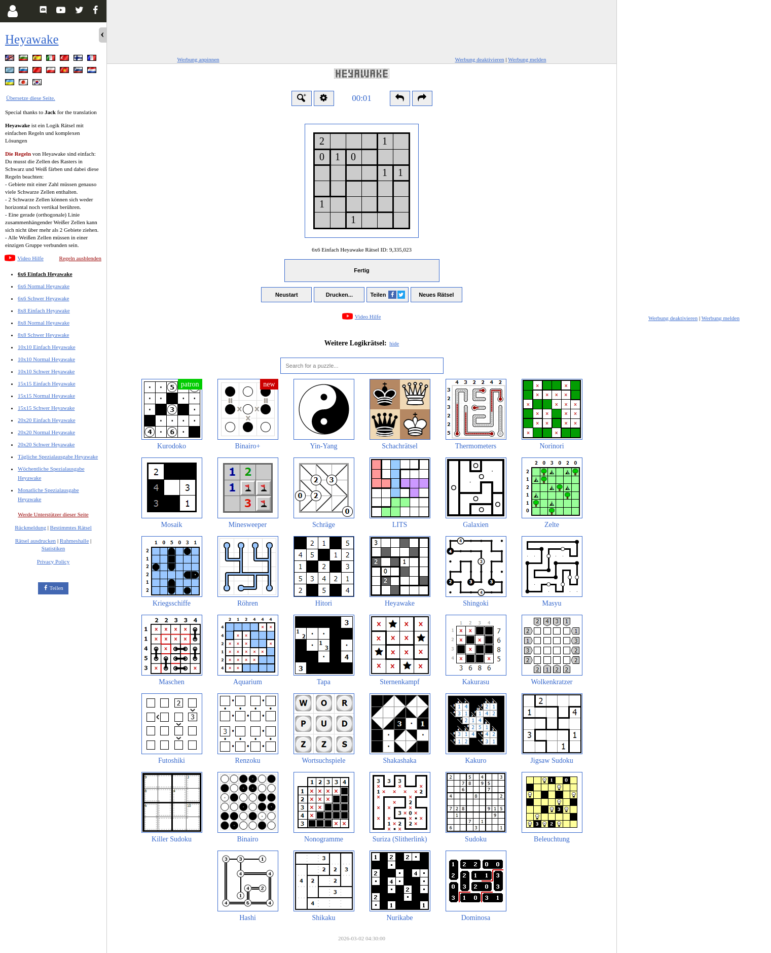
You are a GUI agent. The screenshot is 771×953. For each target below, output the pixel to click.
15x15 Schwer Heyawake (46, 408)
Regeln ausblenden (80, 258)
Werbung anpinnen (198, 59)
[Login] (12, 11)
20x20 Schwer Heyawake (46, 444)
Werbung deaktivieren (479, 59)
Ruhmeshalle (74, 541)
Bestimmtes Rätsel (71, 527)
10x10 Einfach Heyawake (47, 347)
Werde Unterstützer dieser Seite (53, 514)
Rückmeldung (30, 527)
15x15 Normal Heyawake (46, 396)
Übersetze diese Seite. (30, 98)
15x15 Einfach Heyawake (47, 383)
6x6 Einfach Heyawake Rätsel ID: (362, 249)
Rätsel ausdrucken (35, 541)
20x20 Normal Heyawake (46, 432)
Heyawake (32, 39)
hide (394, 343)
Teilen (56, 588)
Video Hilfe (30, 258)
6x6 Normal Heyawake (43, 286)
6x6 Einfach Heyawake (45, 274)
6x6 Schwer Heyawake (43, 298)
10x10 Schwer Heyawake (46, 371)
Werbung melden (527, 59)
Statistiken (53, 548)
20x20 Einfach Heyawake (47, 420)
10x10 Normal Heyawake (46, 359)
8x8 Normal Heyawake (43, 323)
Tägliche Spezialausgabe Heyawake (58, 456)
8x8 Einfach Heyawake (44, 310)
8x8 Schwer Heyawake (43, 335)
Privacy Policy (53, 561)
